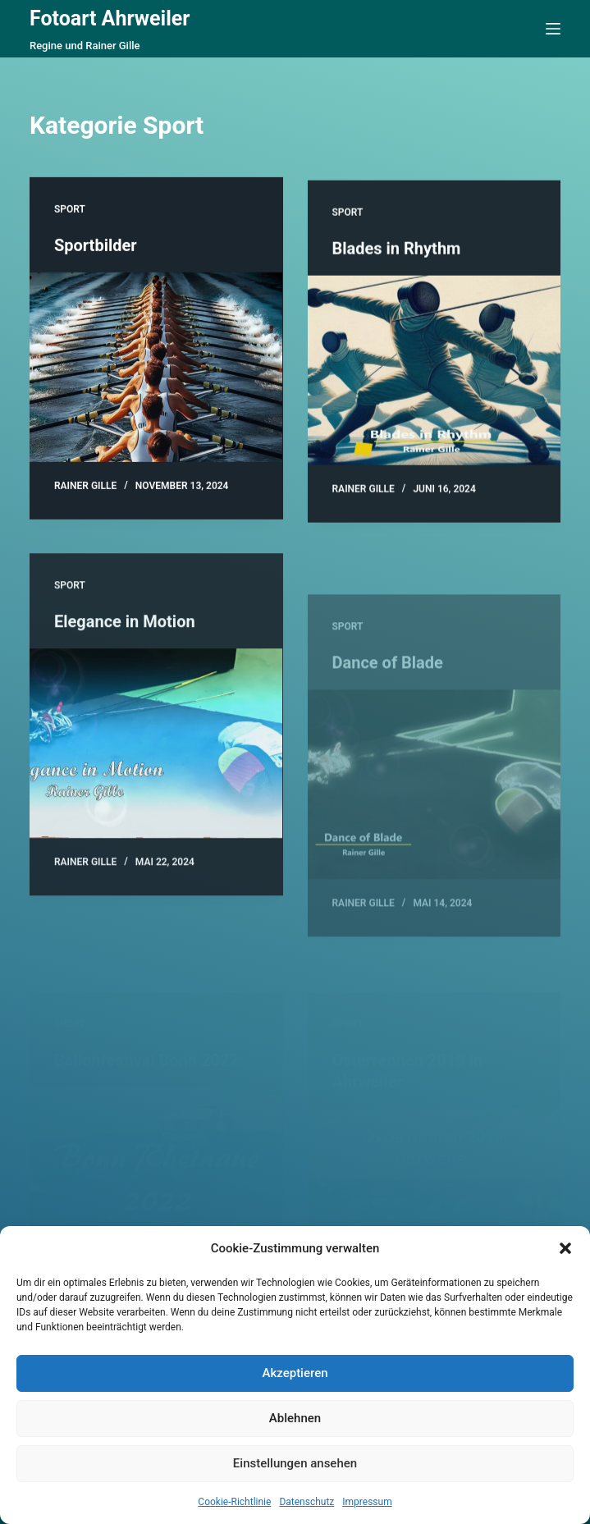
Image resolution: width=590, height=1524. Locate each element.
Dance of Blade (387, 693)
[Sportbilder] (156, 368)
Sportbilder (95, 246)
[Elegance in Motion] (156, 752)
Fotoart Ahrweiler (110, 18)
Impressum (366, 1502)
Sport (69, 210)
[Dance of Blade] (434, 815)
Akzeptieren (294, 1373)
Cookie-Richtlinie (234, 1502)
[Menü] (553, 28)
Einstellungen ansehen (295, 1463)
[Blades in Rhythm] (434, 373)
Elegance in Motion (124, 630)
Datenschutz (306, 1502)
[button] (565, 1248)
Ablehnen (295, 1418)
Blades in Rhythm (396, 251)
